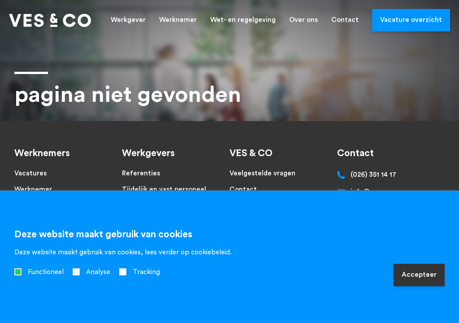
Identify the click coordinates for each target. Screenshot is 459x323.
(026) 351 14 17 (373, 174)
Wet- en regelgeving (243, 20)
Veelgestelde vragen (262, 173)
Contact (345, 20)
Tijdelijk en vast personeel (164, 189)
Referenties (141, 173)
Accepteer (419, 274)
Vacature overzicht (411, 20)
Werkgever (128, 20)
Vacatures (30, 173)
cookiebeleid (210, 252)
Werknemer (178, 20)
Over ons (303, 20)
